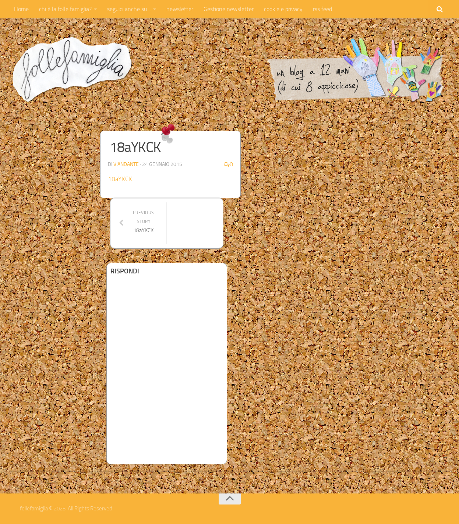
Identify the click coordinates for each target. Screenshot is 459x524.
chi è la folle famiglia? (65, 9)
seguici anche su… (129, 9)
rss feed (322, 9)
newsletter (179, 9)
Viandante (126, 164)
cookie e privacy (283, 9)
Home (21, 9)
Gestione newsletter (229, 9)
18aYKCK (120, 179)
